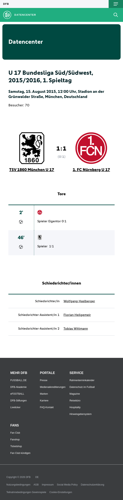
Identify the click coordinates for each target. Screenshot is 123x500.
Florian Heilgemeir (77, 315)
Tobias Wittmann (75, 328)
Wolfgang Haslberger (79, 301)
